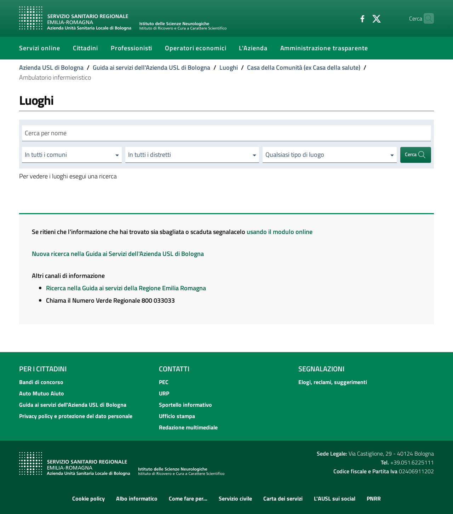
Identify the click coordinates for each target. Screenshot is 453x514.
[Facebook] (349, 18)
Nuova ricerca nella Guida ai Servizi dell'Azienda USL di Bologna (118, 253)
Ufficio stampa (177, 416)
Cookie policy (88, 498)
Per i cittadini (43, 368)
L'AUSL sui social (334, 498)
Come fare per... (188, 498)
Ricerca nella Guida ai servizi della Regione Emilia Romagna (126, 288)
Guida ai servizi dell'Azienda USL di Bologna (151, 67)
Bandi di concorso (41, 382)
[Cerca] (425, 18)
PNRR (374, 498)
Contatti (174, 368)
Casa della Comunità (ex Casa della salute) (303, 67)
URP (164, 393)
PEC (163, 382)
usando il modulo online (279, 231)
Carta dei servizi (283, 498)
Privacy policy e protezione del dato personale (75, 416)
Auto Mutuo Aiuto (41, 393)
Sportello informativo (185, 404)
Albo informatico (136, 498)
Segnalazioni (321, 368)
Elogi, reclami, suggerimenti (332, 382)
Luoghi (228, 67)
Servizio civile (235, 498)
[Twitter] (363, 18)
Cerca (415, 154)
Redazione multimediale (188, 427)
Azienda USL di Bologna (51, 67)
